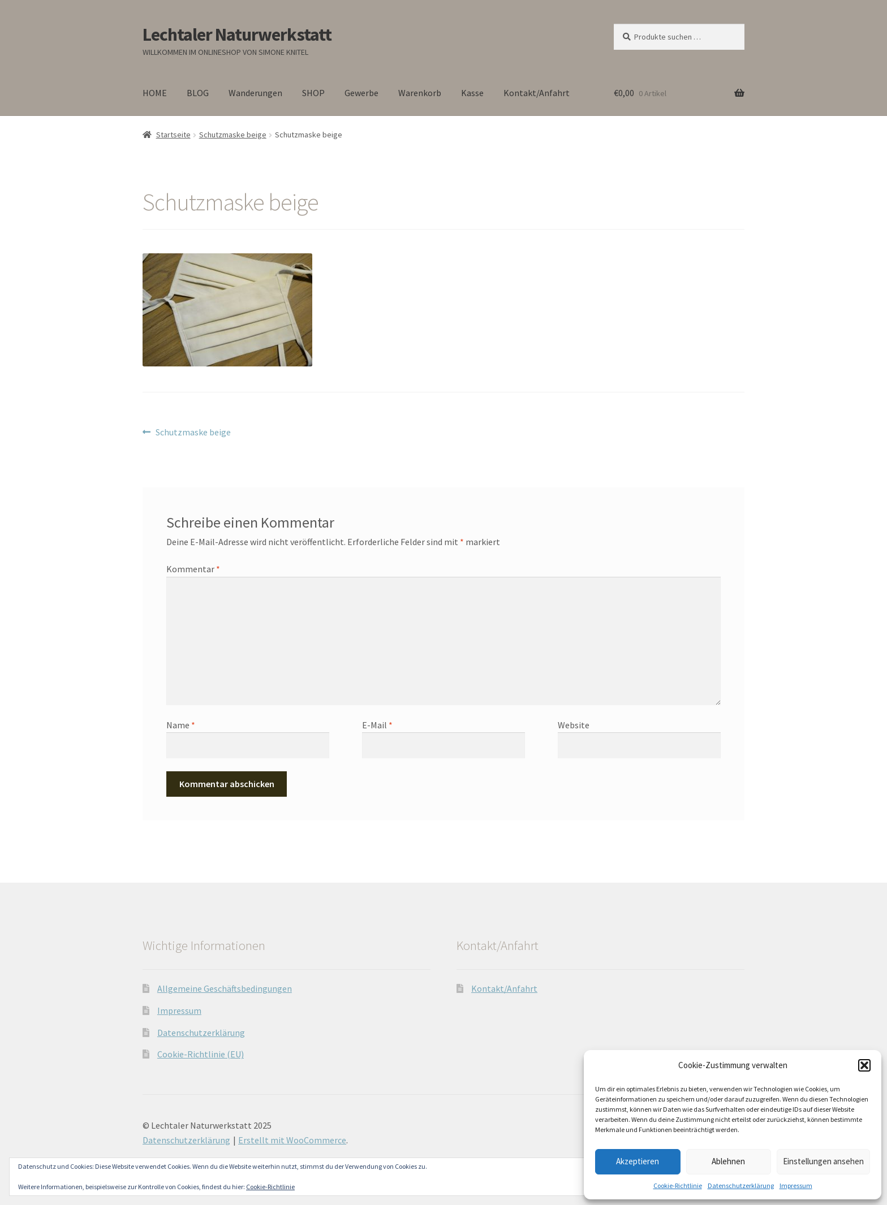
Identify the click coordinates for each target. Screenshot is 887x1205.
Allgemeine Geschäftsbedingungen (224, 988)
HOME (155, 92)
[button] (864, 1065)
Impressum (796, 1185)
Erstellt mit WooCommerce (292, 1140)
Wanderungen (255, 92)
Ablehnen (728, 1161)
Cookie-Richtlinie (677, 1185)
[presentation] (243, 785)
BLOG (198, 92)
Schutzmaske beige (232, 134)
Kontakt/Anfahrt (536, 92)
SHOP (313, 92)
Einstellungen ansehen (823, 1161)
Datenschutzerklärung (741, 1185)
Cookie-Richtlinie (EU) (200, 1054)
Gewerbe (361, 92)
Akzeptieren (637, 1161)
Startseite (173, 134)
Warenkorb (419, 92)
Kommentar (193, 569)
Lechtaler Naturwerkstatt (237, 34)
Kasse (472, 92)
